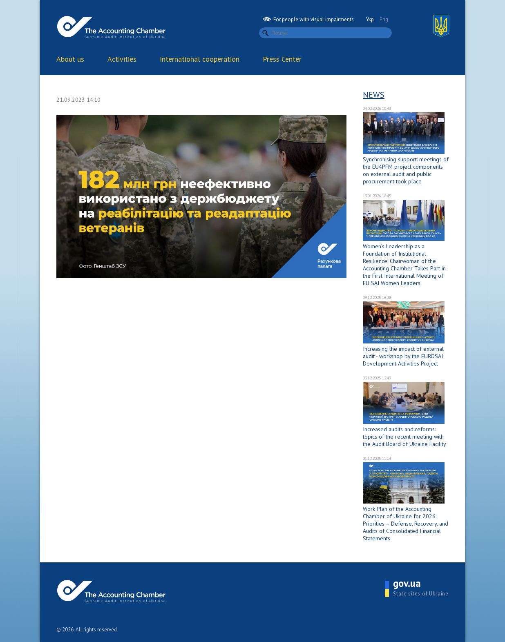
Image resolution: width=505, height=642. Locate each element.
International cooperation (199, 59)
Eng (384, 19)
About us (70, 59)
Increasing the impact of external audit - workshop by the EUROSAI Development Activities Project (403, 356)
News (373, 94)
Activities (121, 59)
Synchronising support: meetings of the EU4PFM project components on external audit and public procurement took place (406, 170)
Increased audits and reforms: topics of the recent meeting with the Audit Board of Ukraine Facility (404, 437)
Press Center (282, 59)
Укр (370, 19)
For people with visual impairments (308, 19)
